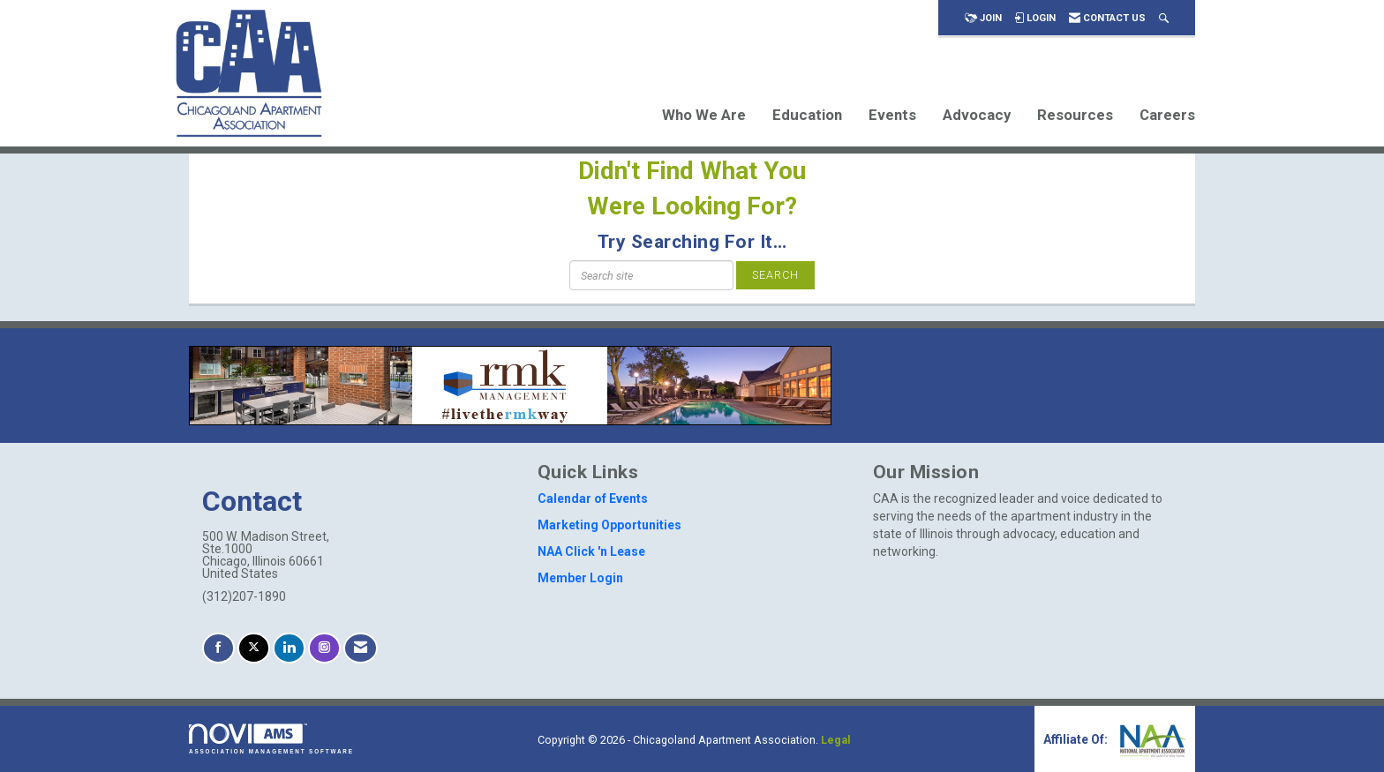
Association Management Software (271, 738)
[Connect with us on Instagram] (324, 648)
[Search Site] (1164, 18)
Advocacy (977, 115)
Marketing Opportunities (609, 525)
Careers (1167, 115)
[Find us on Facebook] (218, 648)
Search (775, 274)
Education (807, 115)
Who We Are (704, 115)
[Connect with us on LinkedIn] (289, 648)
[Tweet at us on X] (253, 648)
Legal (836, 739)
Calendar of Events (593, 498)
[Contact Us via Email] (360, 648)
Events (892, 115)
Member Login (580, 578)
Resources (1075, 115)
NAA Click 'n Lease (591, 551)
